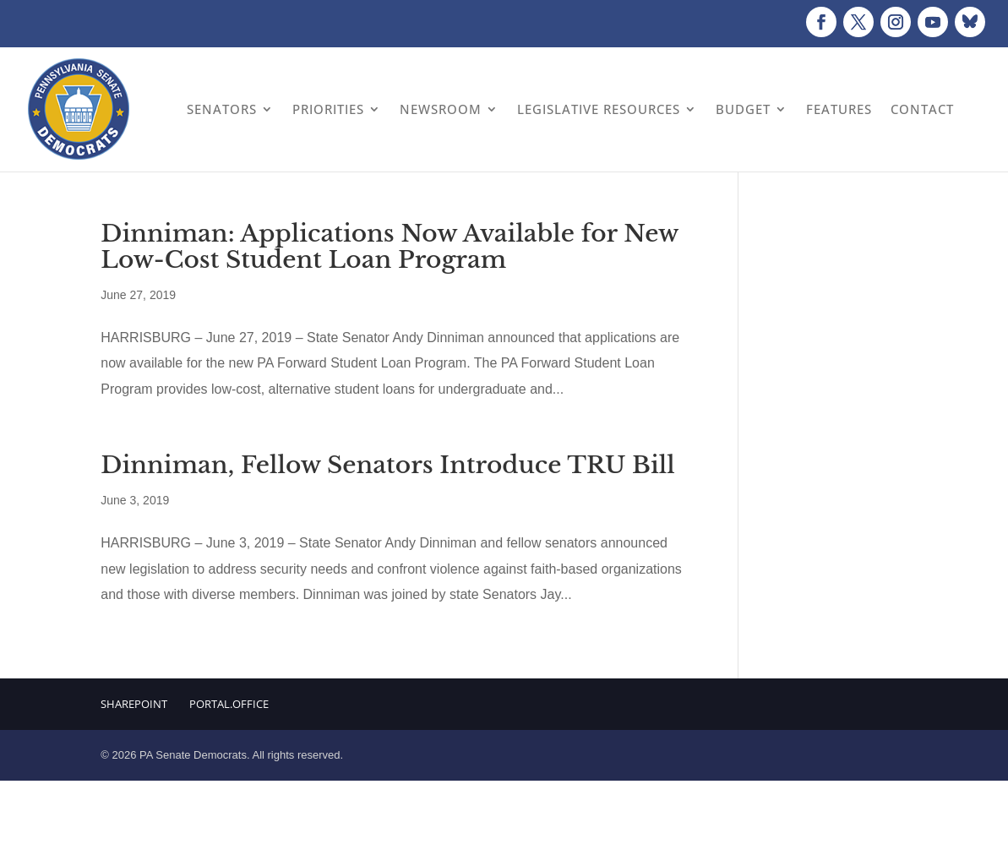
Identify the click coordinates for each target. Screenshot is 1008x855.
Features (839, 109)
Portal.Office (229, 703)
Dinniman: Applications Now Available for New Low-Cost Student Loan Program (389, 247)
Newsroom (441, 109)
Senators (222, 109)
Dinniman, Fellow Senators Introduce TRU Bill (387, 465)
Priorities (328, 109)
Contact (922, 109)
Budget (743, 109)
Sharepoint (134, 703)
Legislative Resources (598, 109)
